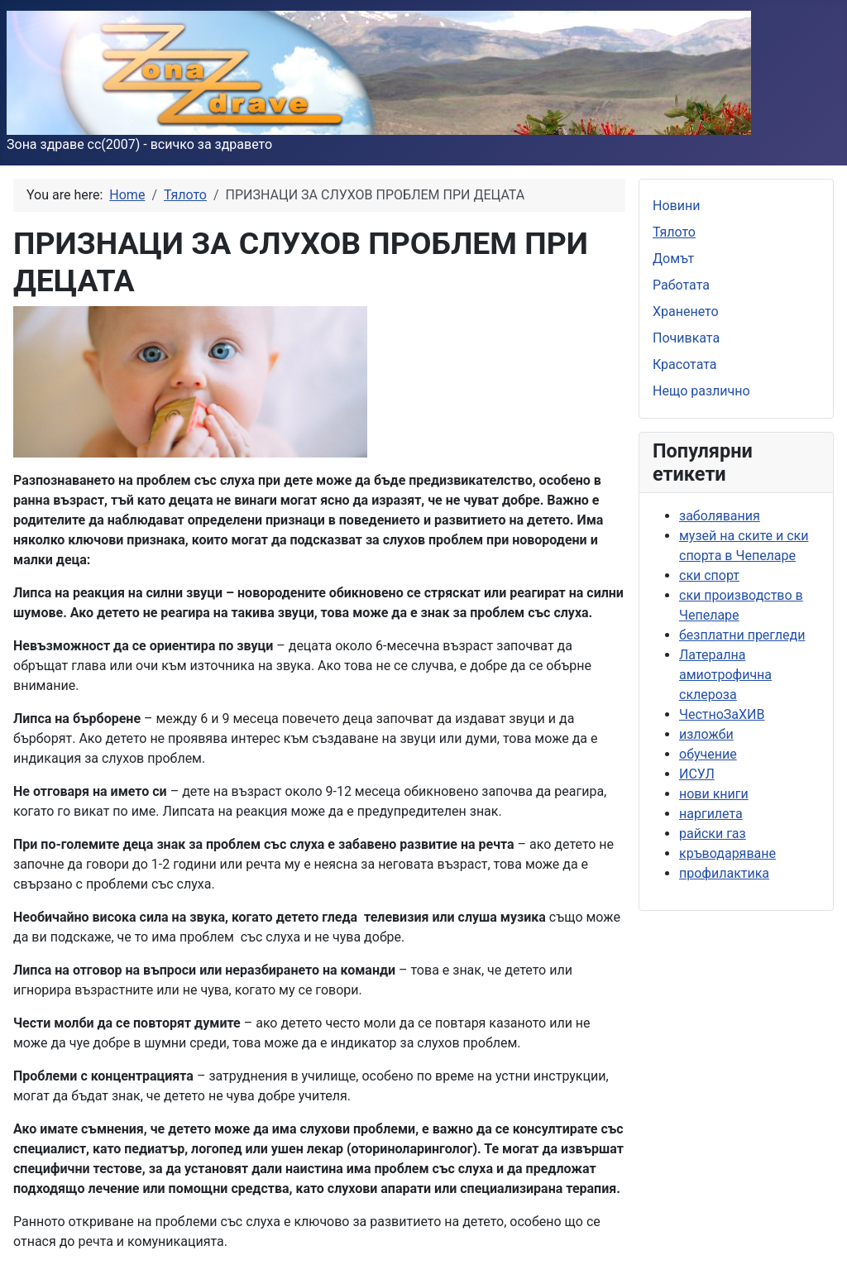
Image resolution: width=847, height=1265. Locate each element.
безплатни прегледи (742, 635)
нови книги (714, 794)
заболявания (719, 516)
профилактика (724, 873)
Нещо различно (701, 391)
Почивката (686, 338)
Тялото (674, 232)
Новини (676, 205)
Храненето (686, 311)
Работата (681, 285)
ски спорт (709, 575)
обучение (708, 754)
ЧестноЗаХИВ (721, 714)
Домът (673, 258)
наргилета (711, 814)
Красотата (685, 364)
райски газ (712, 833)
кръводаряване (727, 853)
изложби (706, 734)
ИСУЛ (697, 774)
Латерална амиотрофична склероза (725, 674)
